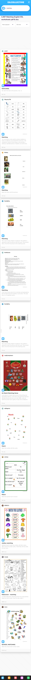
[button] (29, 2)
